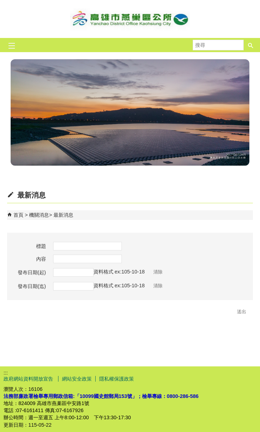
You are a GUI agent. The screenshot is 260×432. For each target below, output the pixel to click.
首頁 (18, 215)
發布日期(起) (32, 272)
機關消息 (39, 215)
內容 (41, 259)
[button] (250, 45)
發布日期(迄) (32, 286)
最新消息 (63, 215)
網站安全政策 (77, 379)
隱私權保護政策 (116, 379)
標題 (41, 246)
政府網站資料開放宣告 (29, 379)
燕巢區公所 (130, 19)
